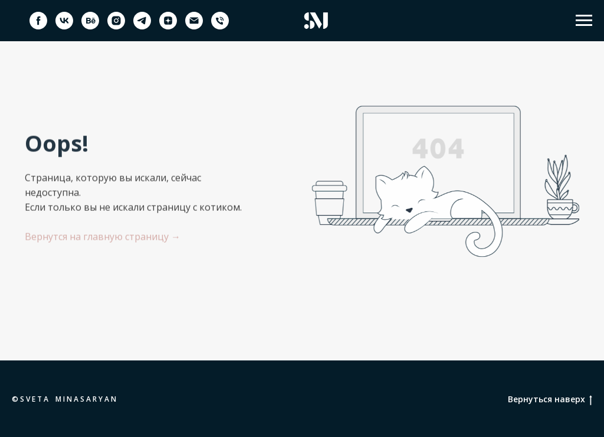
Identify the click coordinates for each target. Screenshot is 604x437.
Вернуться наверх (550, 399)
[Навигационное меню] (584, 21)
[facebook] (38, 26)
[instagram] (116, 26)
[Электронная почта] (194, 26)
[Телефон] (220, 26)
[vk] (64, 26)
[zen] (168, 26)
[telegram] (142, 26)
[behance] (90, 26)
